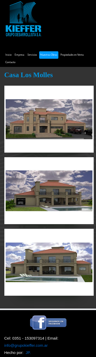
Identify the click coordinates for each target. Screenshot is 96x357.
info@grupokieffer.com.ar (26, 345)
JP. (28, 352)
